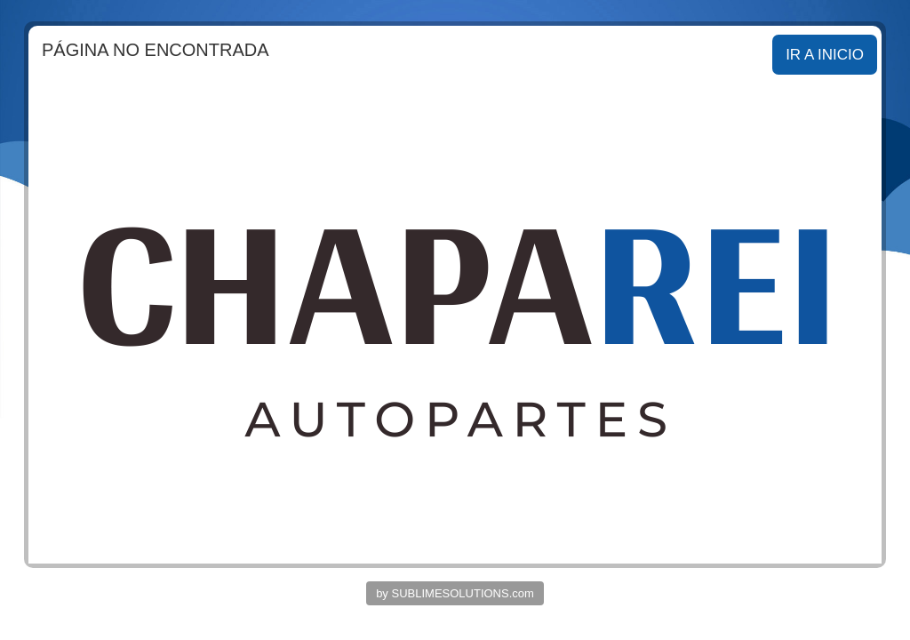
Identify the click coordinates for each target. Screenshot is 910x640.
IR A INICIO (825, 54)
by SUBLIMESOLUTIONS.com (455, 593)
